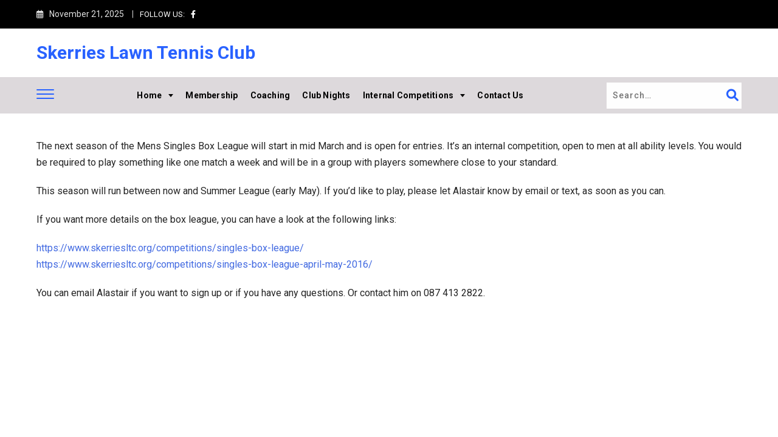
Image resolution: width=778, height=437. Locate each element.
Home (149, 95)
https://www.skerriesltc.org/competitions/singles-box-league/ (170, 248)
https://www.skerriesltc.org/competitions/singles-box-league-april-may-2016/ (204, 264)
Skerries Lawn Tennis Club (145, 52)
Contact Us (500, 95)
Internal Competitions (408, 95)
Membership (211, 95)
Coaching (270, 95)
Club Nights (326, 95)
